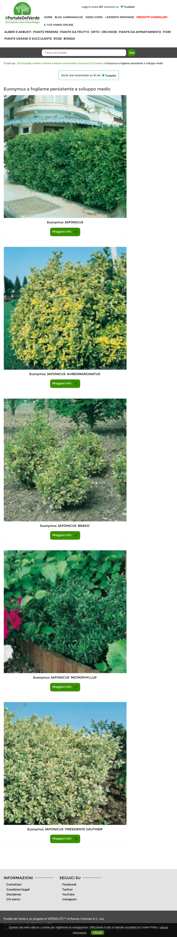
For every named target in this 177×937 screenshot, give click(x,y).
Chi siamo (13, 899)
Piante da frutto (74, 32)
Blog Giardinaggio (69, 17)
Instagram (69, 899)
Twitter (67, 889)
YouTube (68, 894)
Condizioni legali (18, 889)
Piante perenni (45, 32)
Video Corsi (94, 17)
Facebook (69, 884)
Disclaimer (13, 894)
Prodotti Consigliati (151, 17)
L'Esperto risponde (119, 17)
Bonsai (69, 38)
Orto (95, 32)
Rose (58, 38)
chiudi (97, 932)
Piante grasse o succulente (28, 38)
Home (48, 17)
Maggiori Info (65, 232)
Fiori (167, 32)
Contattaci (14, 884)
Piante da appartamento (140, 32)
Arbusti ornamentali (65, 63)
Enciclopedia (24, 63)
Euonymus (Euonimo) (91, 63)
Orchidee (109, 32)
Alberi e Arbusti (17, 32)
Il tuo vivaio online (58, 24)
